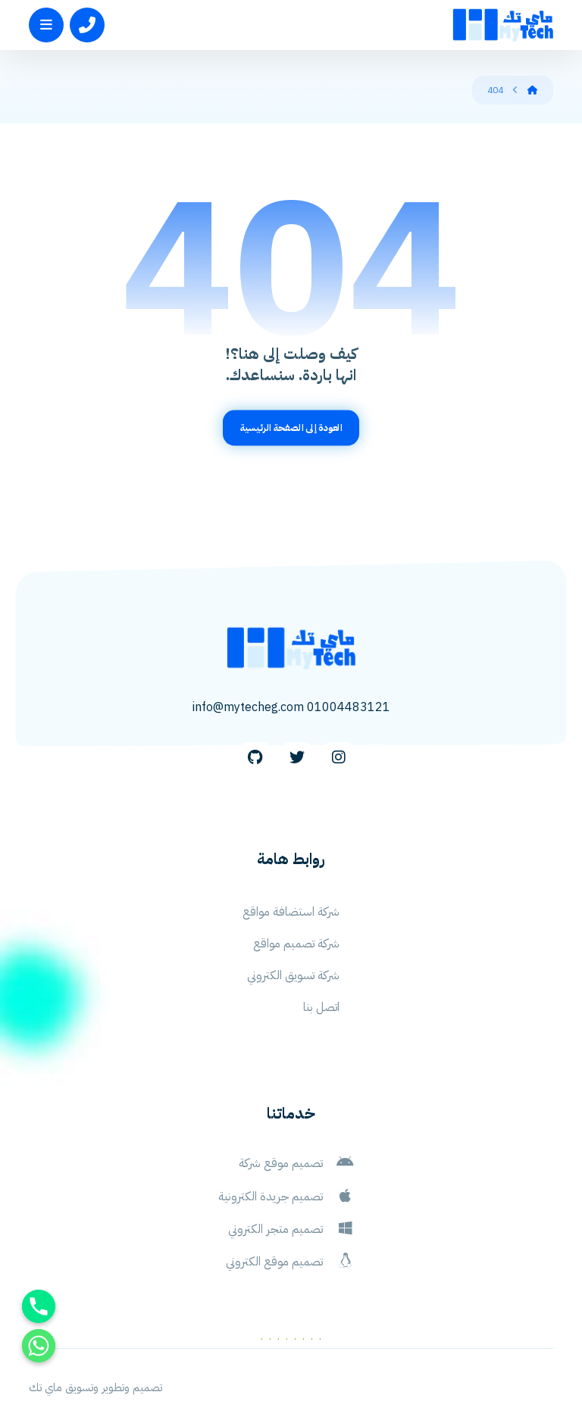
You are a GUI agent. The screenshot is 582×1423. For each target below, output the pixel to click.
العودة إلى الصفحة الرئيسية (291, 427)
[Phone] (38, 1306)
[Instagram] (339, 758)
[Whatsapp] (38, 1345)
